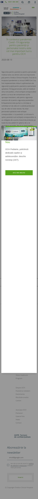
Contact (18, 423)
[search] (22, 2)
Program (19, 378)
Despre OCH (20, 388)
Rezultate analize (22, 397)
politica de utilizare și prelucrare (22, 465)
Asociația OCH (21, 410)
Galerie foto (20, 416)
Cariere (18, 400)
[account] (35, 2)
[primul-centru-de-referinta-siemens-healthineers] (19, 8)
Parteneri (19, 413)
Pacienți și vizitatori (23, 391)
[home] (19, 13)
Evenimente (20, 394)
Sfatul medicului (22, 375)
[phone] (11, 2)
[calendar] (29, 2)
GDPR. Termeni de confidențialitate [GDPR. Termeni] (22, 436)
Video (18, 419)
